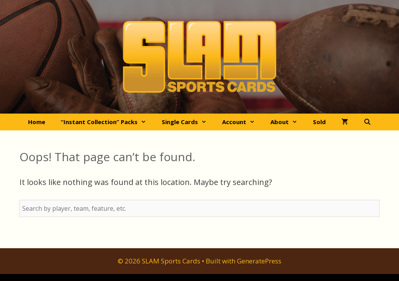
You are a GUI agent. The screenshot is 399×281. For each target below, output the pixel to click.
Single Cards (188, 122)
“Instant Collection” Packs (107, 122)
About (287, 122)
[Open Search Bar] (367, 122)
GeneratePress (259, 260)
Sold (319, 122)
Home (36, 122)
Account (242, 122)
